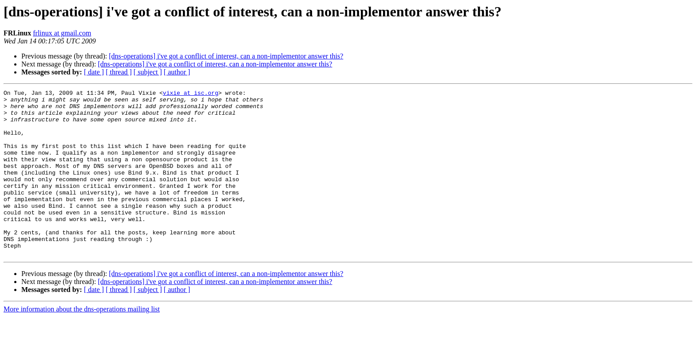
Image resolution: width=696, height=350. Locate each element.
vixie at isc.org (190, 94)
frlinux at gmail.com (62, 33)
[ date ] (94, 72)
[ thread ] (119, 72)
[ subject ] (148, 72)
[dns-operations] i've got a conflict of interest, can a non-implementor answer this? (226, 56)
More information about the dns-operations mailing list (82, 342)
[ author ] (177, 72)
